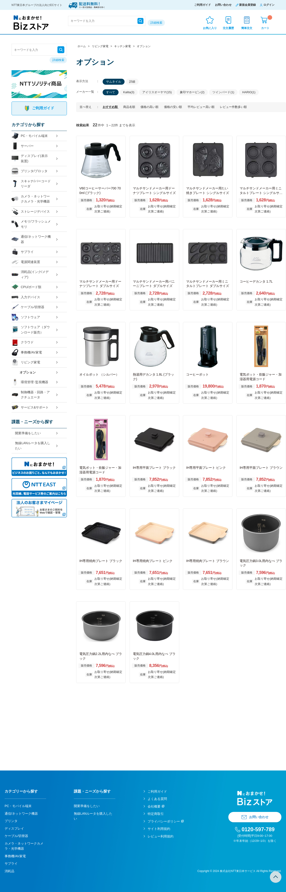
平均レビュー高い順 (201, 107)
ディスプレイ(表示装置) (30, 158)
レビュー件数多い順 (233, 107)
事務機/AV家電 (27, 352)
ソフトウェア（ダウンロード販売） (31, 329)
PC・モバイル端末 (30, 136)
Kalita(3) (128, 92)
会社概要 (154, 806)
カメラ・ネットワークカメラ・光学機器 (31, 198)
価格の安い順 (173, 107)
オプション (28, 372)
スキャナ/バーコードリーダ (31, 183)
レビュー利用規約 (160, 836)
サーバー (23, 146)
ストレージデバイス (31, 212)
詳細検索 (156, 22)
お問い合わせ (223, 4)
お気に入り (210, 28)
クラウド (23, 342)
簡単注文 (246, 28)
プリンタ (11, 821)
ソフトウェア (26, 317)
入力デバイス (26, 297)
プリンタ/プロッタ (30, 171)
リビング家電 (26, 362)
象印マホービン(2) (192, 92)
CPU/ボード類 (26, 287)
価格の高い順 (149, 107)
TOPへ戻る (275, 877)
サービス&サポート (30, 407)
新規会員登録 (247, 4)
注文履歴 (228, 28)
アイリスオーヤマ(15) (157, 92)
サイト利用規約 (159, 829)
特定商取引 (156, 814)
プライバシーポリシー (164, 821)
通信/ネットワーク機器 (31, 239)
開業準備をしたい (28, 433)
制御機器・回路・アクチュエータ (31, 394)
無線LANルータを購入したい (32, 445)
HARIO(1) (248, 92)
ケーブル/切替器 (28, 307)
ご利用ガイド (202, 4)
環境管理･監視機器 (30, 382)
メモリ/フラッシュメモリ (31, 224)
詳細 (132, 81)
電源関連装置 (26, 262)
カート (266, 22)
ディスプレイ (14, 828)
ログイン (268, 4)
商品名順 (129, 107)
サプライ (23, 252)
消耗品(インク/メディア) (30, 274)
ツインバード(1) (223, 92)
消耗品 (9, 871)
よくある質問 (157, 799)
